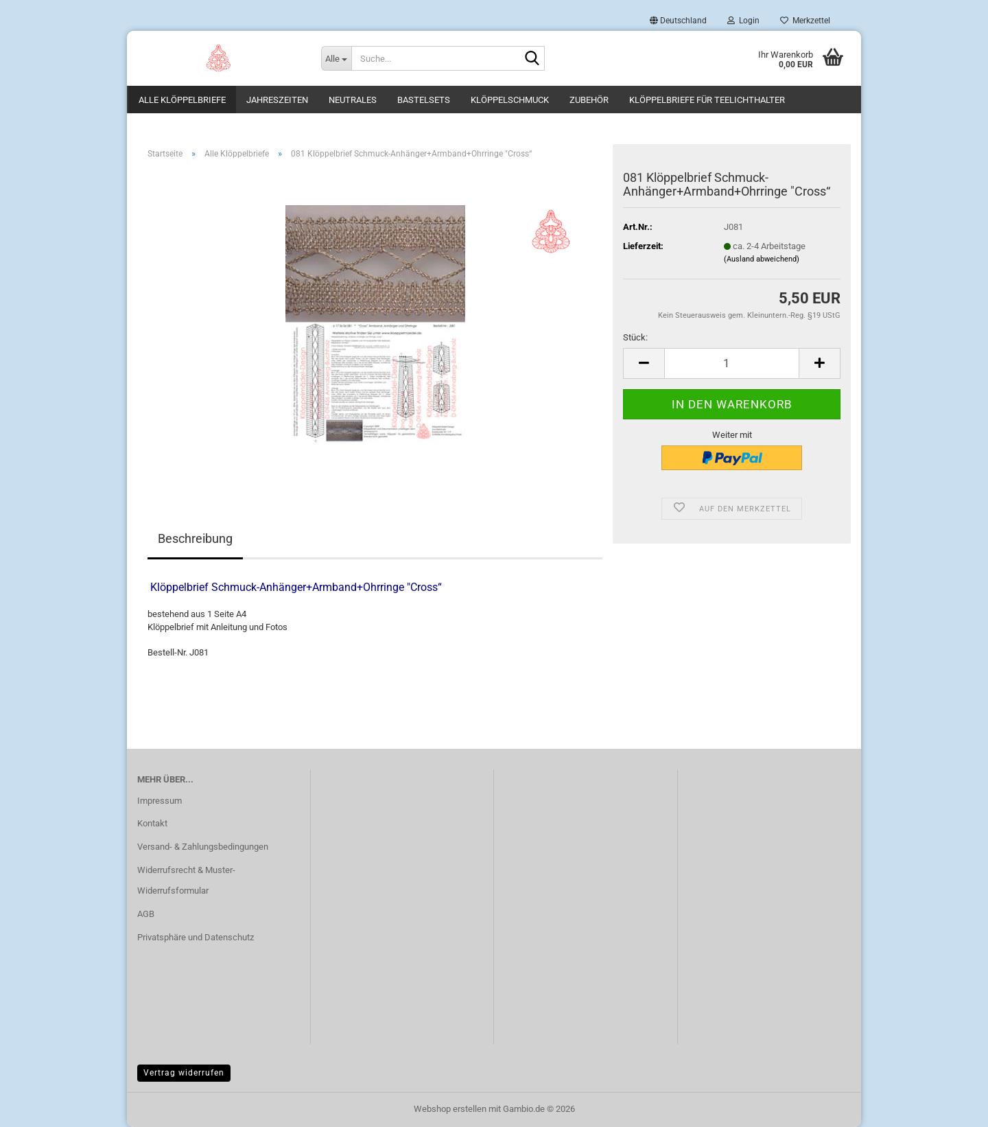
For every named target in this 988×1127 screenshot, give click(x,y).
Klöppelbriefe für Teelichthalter (707, 100)
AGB (145, 914)
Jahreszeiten (277, 100)
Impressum (159, 800)
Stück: (635, 337)
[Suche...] (336, 58)
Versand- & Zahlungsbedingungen (202, 846)
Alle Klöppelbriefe (182, 100)
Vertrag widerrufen (183, 1073)
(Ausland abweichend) (761, 259)
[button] (678, 20)
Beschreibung (195, 538)
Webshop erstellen (450, 1109)
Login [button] (743, 20)
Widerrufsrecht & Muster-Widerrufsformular (186, 880)
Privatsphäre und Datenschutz (195, 937)
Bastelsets (423, 100)
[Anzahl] (731, 363)
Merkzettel (805, 20)
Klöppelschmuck (510, 100)
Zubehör (589, 100)
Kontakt (152, 823)
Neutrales (353, 100)
